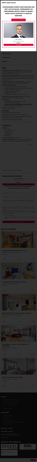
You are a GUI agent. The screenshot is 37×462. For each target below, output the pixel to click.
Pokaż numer (18, 44)
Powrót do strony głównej (18, 20)
